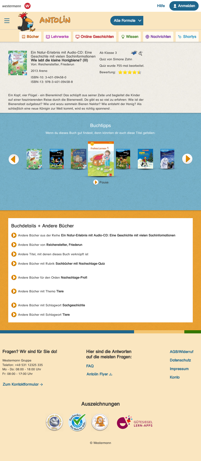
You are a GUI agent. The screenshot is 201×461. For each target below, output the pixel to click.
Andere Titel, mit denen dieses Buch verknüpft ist (53, 254)
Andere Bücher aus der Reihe (96, 235)
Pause (104, 182)
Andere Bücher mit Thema (41, 291)
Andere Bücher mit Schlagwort (51, 305)
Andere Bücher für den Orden (52, 277)
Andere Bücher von (50, 245)
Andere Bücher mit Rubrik (61, 263)
